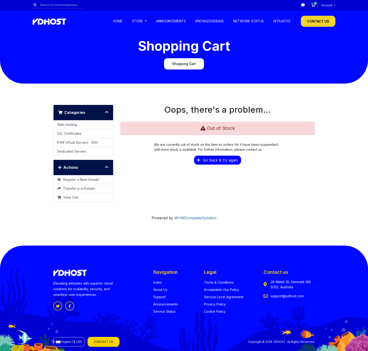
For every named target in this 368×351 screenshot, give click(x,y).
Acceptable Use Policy (221, 290)
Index (157, 282)
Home (118, 21)
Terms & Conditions (219, 282)
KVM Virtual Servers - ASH (77, 142)
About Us (160, 290)
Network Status (248, 21)
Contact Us (318, 21)
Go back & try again (217, 160)
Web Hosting (67, 125)
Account (327, 5)
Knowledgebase (209, 21)
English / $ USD (69, 341)
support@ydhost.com (287, 296)
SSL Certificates (69, 133)
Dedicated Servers (71, 151)
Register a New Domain (78, 179)
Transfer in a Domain (76, 188)
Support (159, 297)
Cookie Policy (215, 311)
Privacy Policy (215, 304)
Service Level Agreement (223, 297)
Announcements (171, 21)
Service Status (164, 311)
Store (138, 21)
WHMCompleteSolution (195, 218)
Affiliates (281, 21)
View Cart (67, 197)
